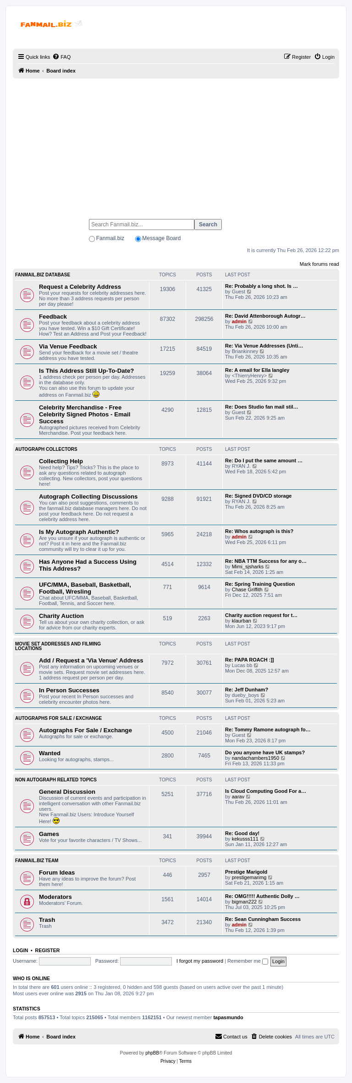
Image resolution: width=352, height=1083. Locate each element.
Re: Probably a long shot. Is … (261, 286)
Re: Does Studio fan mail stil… (261, 407)
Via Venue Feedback (68, 346)
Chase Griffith (247, 589)
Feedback (53, 316)
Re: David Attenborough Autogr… (265, 316)
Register (47, 950)
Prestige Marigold (246, 872)
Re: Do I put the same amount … (263, 460)
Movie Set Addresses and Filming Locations (58, 646)
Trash (47, 919)
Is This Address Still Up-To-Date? (86, 370)
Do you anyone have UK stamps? (265, 752)
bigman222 (244, 901)
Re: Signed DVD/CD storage (258, 496)
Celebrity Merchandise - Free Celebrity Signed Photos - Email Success (84, 414)
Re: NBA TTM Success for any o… (266, 561)
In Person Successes (69, 690)
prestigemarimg (249, 877)
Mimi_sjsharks (248, 566)
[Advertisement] (176, 144)
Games (49, 833)
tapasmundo (228, 1017)
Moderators (55, 896)
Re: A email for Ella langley (257, 370)
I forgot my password (199, 961)
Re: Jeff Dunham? (246, 689)
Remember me (247, 961)
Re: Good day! (242, 833)
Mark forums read (319, 264)
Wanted (49, 753)
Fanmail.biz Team (36, 860)
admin (239, 321)
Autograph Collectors (46, 449)
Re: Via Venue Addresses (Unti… (264, 345)
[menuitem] (61, 56)
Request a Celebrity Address (80, 286)
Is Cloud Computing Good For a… (265, 791)
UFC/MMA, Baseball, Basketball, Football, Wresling (85, 588)
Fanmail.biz (110, 238)
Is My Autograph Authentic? (79, 531)
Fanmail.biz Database (42, 274)
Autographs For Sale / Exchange (58, 718)
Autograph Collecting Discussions (88, 496)
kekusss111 (245, 839)
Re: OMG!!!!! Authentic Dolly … (262, 896)
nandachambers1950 (255, 758)
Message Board (161, 238)
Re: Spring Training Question (260, 584)
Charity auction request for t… (261, 615)
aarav (238, 796)
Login (20, 950)
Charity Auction (61, 615)
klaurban (241, 620)
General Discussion (67, 791)
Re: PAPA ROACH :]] (249, 659)
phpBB (152, 1052)
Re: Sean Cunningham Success (263, 919)
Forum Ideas (57, 872)
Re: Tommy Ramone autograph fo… (268, 729)
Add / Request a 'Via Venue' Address (91, 660)
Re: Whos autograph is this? (259, 531)
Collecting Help (61, 461)
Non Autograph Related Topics (56, 779)
